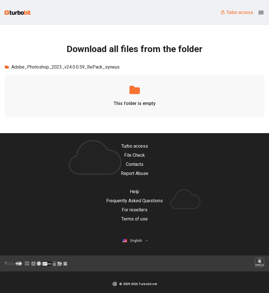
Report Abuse (134, 173)
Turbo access (236, 12)
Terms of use (134, 219)
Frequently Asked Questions (134, 200)
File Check (134, 155)
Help (134, 191)
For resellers (134, 209)
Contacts (134, 164)
